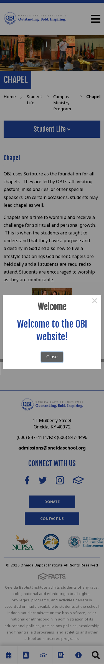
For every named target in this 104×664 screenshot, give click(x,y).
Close (52, 356)
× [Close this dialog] (94, 301)
